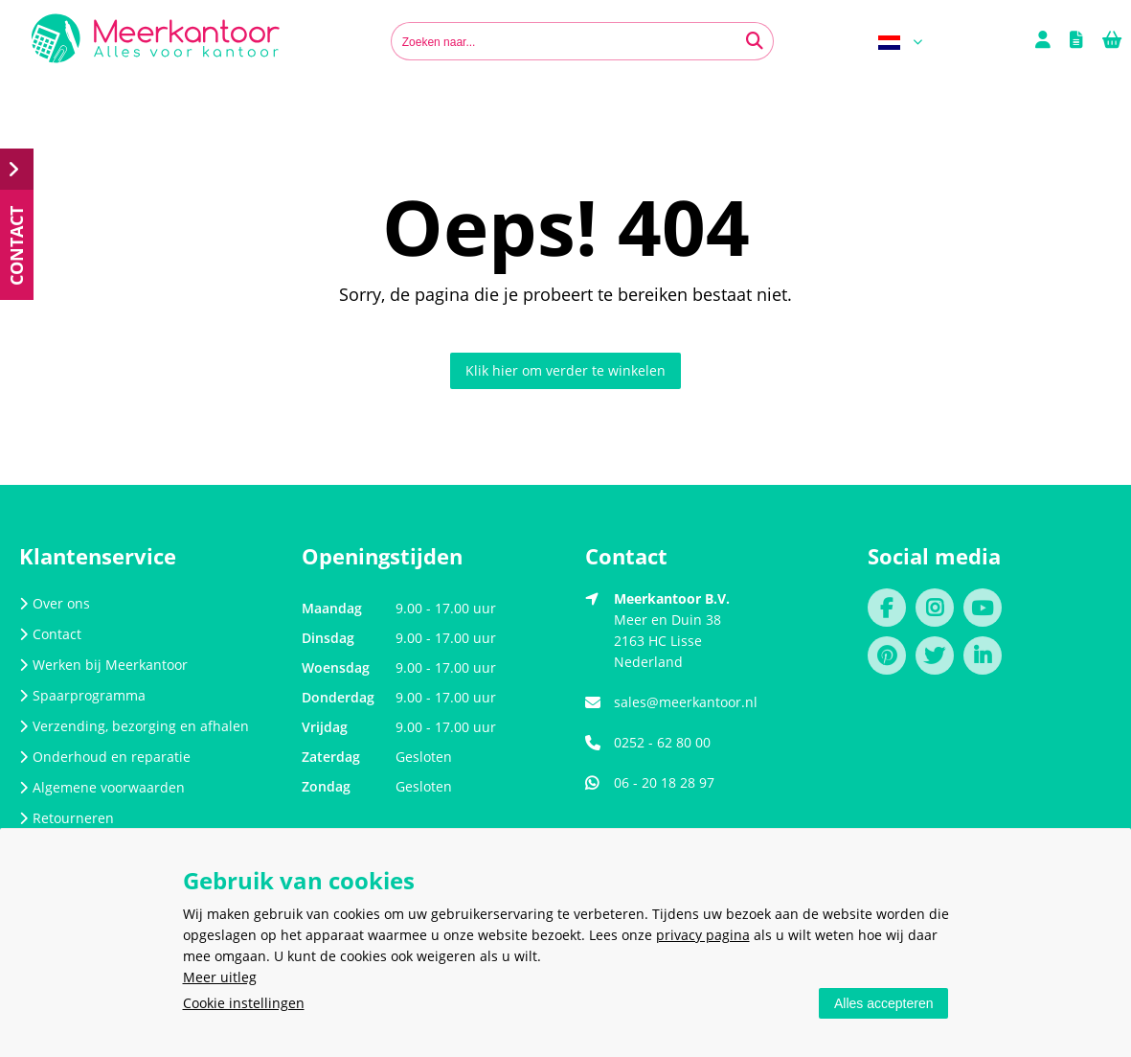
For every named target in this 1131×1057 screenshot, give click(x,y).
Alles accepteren (884, 1003)
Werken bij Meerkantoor (103, 664)
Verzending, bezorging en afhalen (134, 726)
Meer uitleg (220, 977)
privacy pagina (703, 935)
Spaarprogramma (82, 695)
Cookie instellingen (244, 1003)
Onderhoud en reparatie (105, 756)
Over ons (54, 603)
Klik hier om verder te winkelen (565, 370)
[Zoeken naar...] (754, 41)
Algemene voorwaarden (102, 787)
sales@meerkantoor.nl (686, 702)
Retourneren (66, 818)
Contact (50, 634)
